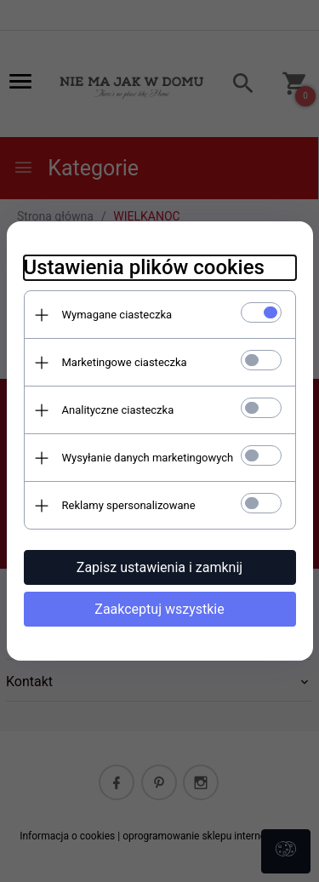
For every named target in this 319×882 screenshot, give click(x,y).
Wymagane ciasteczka (117, 314)
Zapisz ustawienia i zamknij (159, 567)
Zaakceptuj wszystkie (159, 609)
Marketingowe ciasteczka (124, 362)
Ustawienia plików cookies (144, 267)
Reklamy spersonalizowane (129, 505)
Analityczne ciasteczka (118, 410)
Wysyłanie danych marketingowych (148, 457)
